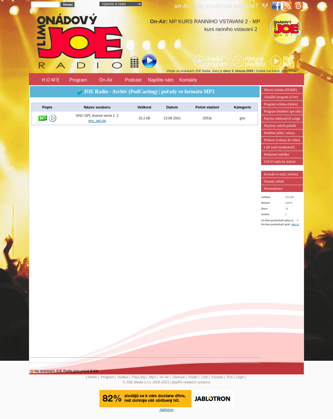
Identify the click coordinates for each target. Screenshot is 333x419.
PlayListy (138, 377)
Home (92, 377)
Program (78, 79)
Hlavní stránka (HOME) (280, 90)
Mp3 (152, 377)
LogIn (240, 377)
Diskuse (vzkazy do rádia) (282, 140)
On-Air (105, 79)
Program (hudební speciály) (283, 111)
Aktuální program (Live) (281, 97)
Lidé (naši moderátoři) (279, 147)
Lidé (204, 377)
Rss (230, 377)
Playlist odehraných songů (282, 119)
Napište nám (161, 79)
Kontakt (217, 377)
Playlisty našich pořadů (280, 126)
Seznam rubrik (274, 181)
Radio (193, 377)
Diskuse (179, 377)
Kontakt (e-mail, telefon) (281, 174)
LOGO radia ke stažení (280, 162)
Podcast (133, 79)
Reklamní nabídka (276, 154)
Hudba (123, 377)
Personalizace (273, 189)
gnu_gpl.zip (97, 121)
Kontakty (188, 79)
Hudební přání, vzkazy (279, 133)
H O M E (50, 79)
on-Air (164, 377)
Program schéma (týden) (281, 104)
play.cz (295, 224)
